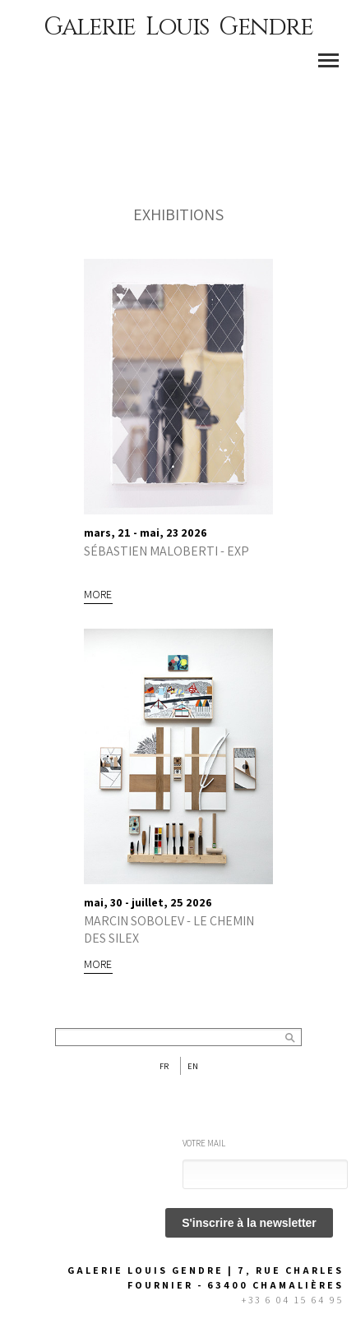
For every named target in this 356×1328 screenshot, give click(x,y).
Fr (164, 1066)
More (98, 594)
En (192, 1066)
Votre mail (204, 1143)
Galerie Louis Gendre (178, 27)
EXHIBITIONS (178, 214)
